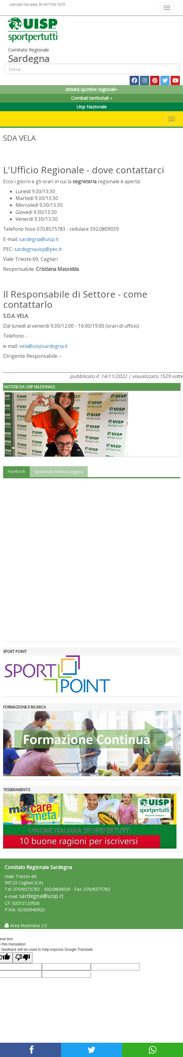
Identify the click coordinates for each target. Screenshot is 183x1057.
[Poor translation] (23, 957)
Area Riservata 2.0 (26, 925)
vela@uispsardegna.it (43, 346)
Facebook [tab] (16, 471)
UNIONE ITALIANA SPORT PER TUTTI (37, 4)
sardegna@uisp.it (39, 239)
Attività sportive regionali (91, 89)
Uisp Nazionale (92, 107)
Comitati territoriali (91, 98)
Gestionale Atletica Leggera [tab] (59, 471)
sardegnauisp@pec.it (38, 249)
